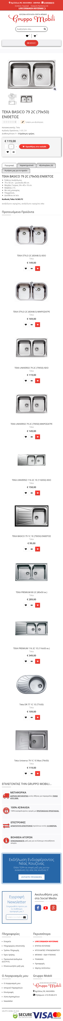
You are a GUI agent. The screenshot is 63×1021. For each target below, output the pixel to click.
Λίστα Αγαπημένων (12, 996)
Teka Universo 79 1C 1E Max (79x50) (31, 760)
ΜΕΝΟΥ (31, 43)
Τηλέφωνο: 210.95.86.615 (46, 995)
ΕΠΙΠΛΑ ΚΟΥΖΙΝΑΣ (42, 946)
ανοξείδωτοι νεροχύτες (11, 203)
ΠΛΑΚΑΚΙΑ (39, 959)
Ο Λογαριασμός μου (12, 983)
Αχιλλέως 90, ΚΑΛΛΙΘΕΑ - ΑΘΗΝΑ (25, 3)
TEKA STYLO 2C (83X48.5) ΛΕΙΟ (31, 255)
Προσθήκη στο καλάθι (34, 146)
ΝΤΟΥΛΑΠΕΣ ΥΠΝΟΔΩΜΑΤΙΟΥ (47, 950)
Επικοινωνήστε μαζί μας (14, 966)
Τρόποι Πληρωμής (11, 950)
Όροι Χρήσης (9, 954)
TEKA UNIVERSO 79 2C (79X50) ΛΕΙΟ (31, 367)
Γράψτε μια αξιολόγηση (32, 122)
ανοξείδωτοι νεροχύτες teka (33, 203)
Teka (18, 127)
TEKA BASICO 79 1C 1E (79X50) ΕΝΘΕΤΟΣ (31, 536)
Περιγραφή (9, 165)
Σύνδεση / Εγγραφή (22, 6)
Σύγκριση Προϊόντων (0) (39, 6)
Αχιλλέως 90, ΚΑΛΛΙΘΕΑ (45, 991)
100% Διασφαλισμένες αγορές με (35, 811)
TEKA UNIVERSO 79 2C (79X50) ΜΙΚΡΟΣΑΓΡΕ (31, 424)
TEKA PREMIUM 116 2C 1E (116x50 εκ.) (31, 648)
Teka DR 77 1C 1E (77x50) (31, 704)
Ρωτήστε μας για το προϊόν (16, 170)
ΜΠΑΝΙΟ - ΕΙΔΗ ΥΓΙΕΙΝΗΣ (45, 954)
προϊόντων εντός (34, 826)
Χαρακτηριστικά (26, 165)
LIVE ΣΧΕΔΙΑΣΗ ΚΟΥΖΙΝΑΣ (46, 941)
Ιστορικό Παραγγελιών (13, 988)
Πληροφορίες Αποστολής (14, 946)
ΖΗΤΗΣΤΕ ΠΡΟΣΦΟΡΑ (31, 877)
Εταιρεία (7, 941)
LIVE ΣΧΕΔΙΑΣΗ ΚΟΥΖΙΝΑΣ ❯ (32, 8)
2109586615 (49, 3)
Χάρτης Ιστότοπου (42, 968)
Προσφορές (40, 963)
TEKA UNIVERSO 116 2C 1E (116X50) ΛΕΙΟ (31, 480)
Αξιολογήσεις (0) (46, 165)
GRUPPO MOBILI (7, 1011)
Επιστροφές (9, 992)
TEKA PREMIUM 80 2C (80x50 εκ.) (31, 592)
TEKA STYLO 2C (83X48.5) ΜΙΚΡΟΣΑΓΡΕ (31, 311)
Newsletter (8, 1001)
